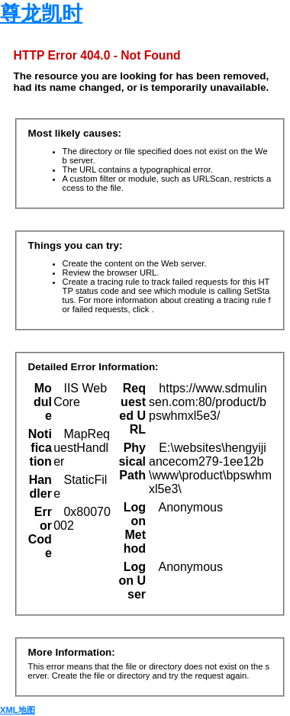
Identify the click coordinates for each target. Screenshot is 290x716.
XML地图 (17, 709)
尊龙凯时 (41, 13)
